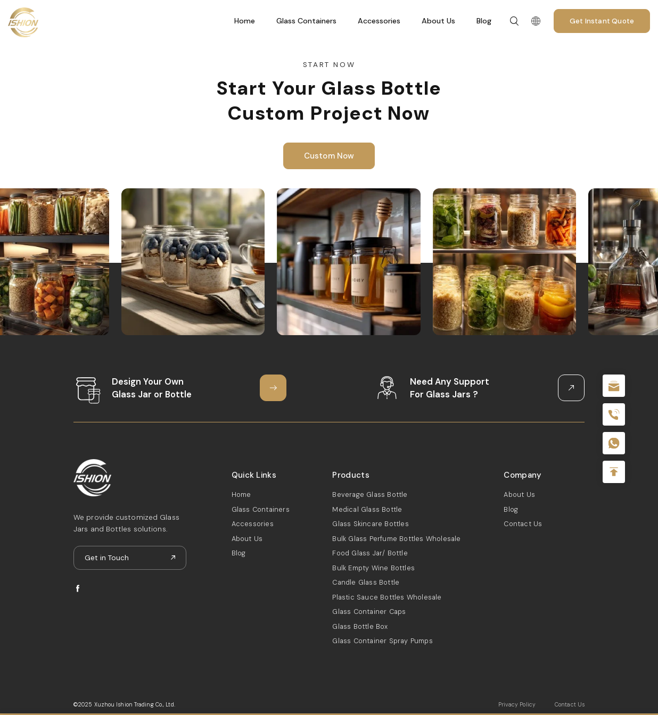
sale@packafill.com (614, 386)
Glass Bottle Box (360, 626)
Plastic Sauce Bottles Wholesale (386, 597)
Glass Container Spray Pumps (382, 640)
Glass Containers (306, 21)
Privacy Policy (517, 704)
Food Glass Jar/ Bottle (369, 553)
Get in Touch (107, 557)
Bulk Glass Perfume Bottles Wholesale (396, 538)
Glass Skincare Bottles (370, 523)
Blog (483, 21)
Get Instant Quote (602, 21)
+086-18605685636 (614, 443)
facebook (78, 588)
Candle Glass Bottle (365, 582)
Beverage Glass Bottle (369, 494)
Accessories (379, 21)
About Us (438, 21)
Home (244, 21)
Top (614, 472)
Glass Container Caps (369, 611)
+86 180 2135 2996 (614, 414)
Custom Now (329, 156)
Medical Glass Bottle (367, 509)
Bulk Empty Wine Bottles (373, 567)
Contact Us (523, 523)
